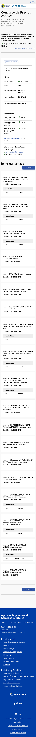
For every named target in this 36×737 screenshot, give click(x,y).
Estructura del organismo (12, 652)
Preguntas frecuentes (11, 661)
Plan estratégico (9, 649)
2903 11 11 (12, 627)
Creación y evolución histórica (14, 642)
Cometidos (7, 645)
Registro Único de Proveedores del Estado (18, 676)
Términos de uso (18, 729)
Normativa (7, 655)
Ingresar (30, 167)
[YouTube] (16, 714)
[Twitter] (20, 714)
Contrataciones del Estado (12, 673)
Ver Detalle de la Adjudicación (24, 48)
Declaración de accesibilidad (18, 726)
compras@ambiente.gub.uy (15, 152)
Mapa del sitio (18, 722)
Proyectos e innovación (11, 683)
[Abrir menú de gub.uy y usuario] (31, 2)
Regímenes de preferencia (12, 680)
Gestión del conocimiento (12, 686)
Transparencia (8, 658)
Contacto (4, 630)
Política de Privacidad (18, 733)
